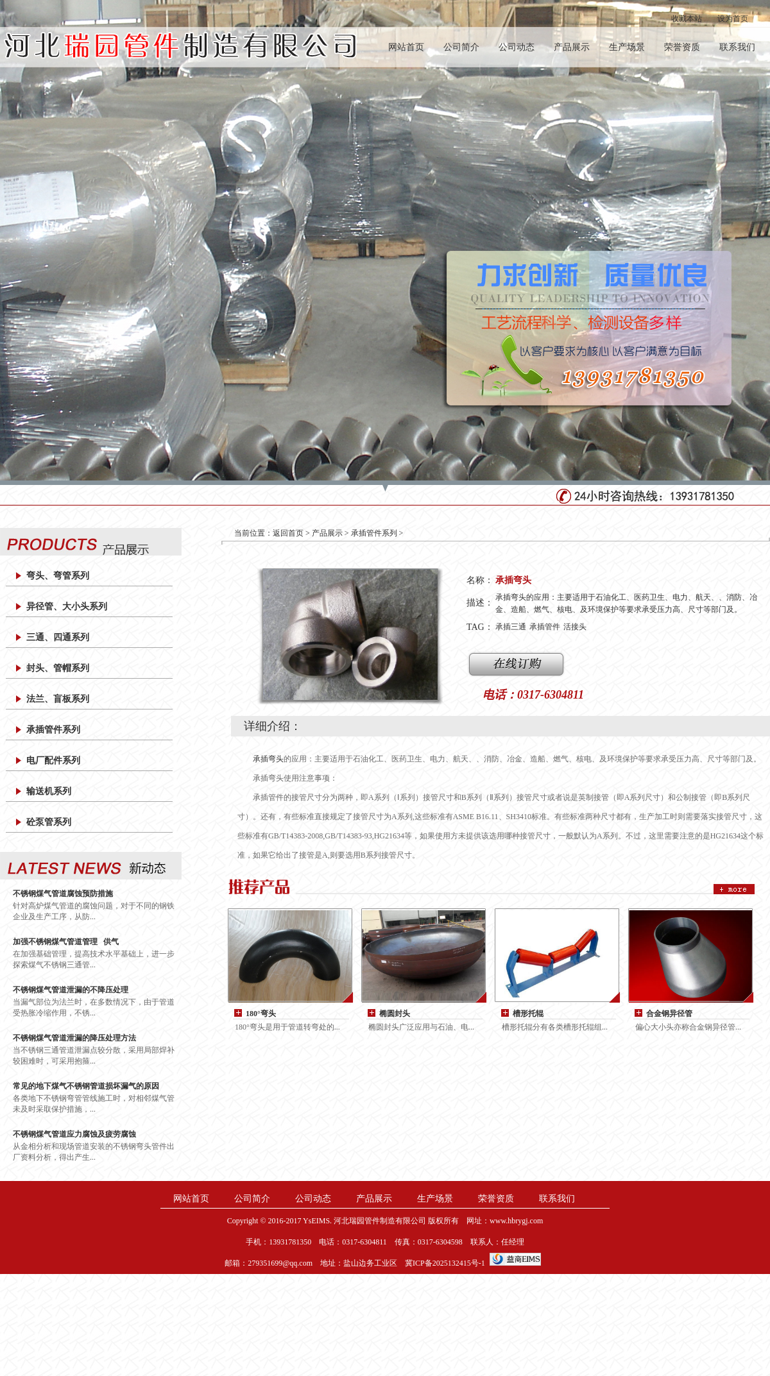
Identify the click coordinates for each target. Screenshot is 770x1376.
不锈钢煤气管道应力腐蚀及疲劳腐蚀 (74, 1134)
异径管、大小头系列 (66, 606)
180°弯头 (261, 1013)
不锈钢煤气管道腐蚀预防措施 (63, 893)
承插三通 (510, 626)
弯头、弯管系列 (57, 576)
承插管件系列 (53, 730)
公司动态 (517, 47)
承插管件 (544, 626)
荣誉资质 (682, 47)
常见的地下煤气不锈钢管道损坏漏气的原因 (86, 1086)
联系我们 (737, 47)
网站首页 (406, 47)
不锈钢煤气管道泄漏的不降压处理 (70, 989)
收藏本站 (686, 18)
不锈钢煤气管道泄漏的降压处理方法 (74, 1037)
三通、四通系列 (57, 637)
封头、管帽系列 (57, 668)
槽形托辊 (528, 1013)
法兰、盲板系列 (57, 699)
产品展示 (572, 47)
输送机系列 (48, 791)
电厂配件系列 (53, 760)
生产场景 (627, 47)
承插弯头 (268, 758)
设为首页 (732, 18)
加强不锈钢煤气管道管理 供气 (66, 941)
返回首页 (288, 533)
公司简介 (461, 47)
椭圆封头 (394, 1013)
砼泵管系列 (48, 822)
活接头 (574, 626)
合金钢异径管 (669, 1013)
